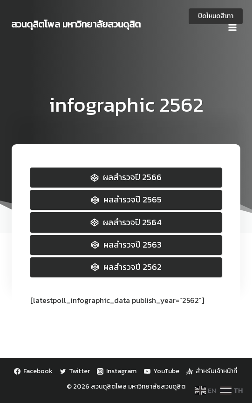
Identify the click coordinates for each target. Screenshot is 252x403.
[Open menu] (232, 24)
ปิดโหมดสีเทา (215, 16)
